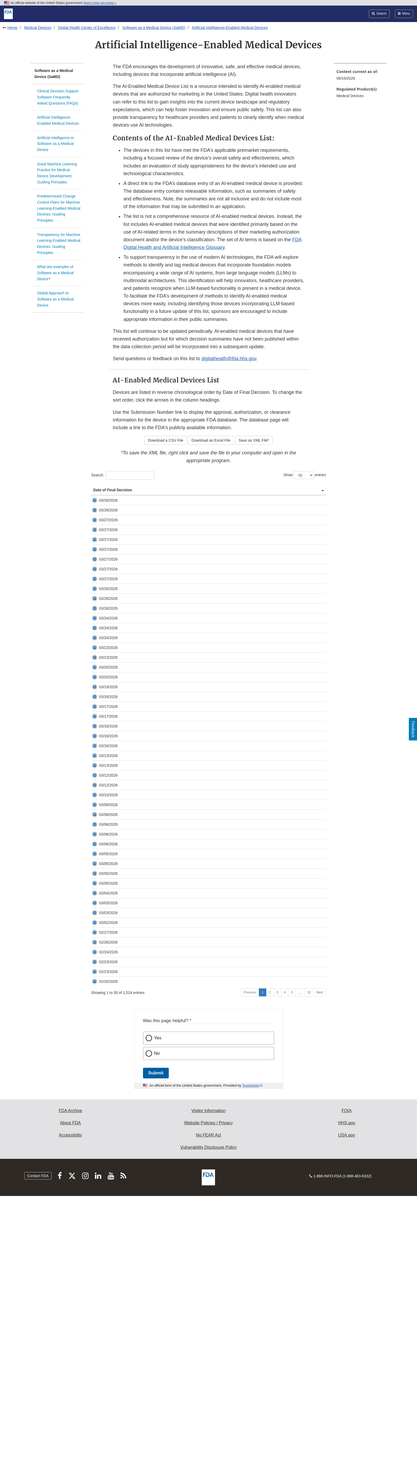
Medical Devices (37, 27)
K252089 (129, 950)
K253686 (129, 769)
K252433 (129, 905)
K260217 (129, 1196)
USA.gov (346, 1411)
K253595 (129, 602)
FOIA (346, 1386)
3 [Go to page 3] (277, 1268)
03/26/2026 (102, 663)
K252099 (129, 698)
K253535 (129, 1161)
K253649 (129, 541)
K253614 (129, 854)
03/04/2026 (102, 1100)
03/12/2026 (102, 950)
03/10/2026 (102, 981)
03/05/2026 (102, 1050)
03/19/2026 (102, 814)
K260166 (129, 1021)
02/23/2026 (102, 1206)
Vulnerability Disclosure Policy (208, 1423)
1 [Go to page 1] (263, 1268)
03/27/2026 (102, 541)
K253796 (129, 678)
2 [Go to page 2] (270, 1268)
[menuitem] (360, 76)
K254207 (129, 511)
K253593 (129, 1145)
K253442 (129, 1050)
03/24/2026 (102, 698)
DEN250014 (132, 839)
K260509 (129, 814)
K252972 (129, 1252)
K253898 (129, 1100)
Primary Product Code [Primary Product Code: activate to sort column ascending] (307, 495)
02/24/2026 (102, 1196)
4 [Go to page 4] (285, 1268)
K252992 (129, 754)
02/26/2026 (102, 1170)
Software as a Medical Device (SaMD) (153, 27)
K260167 (129, 1030)
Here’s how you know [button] (100, 3)
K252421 (129, 713)
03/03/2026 (102, 1115)
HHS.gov (346, 1399)
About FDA (70, 1399)
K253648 (129, 1206)
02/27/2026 (102, 1161)
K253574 (129, 799)
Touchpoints (250, 1361)
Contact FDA (37, 1452)
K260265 (129, 1232)
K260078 (129, 935)
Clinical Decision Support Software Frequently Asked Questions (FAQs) (58, 97)
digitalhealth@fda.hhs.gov (228, 358)
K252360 (129, 526)
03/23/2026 (102, 754)
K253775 (129, 688)
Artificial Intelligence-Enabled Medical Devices (230, 27)
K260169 (129, 1070)
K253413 (129, 1001)
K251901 (129, 1090)
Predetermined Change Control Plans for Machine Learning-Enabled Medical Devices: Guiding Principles (59, 208)
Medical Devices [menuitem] (350, 96)
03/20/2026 (102, 784)
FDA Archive (70, 1386)
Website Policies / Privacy (208, 1399)
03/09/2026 (102, 1001)
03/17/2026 (102, 839)
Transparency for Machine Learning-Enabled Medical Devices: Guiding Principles (59, 244)
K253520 (129, 784)
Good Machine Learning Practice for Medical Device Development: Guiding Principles (57, 173)
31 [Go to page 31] (309, 1268)
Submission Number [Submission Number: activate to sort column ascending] (132, 498)
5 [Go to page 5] (292, 1268)
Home (12, 27)
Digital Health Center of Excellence (86, 27)
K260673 (129, 723)
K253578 (129, 1170)
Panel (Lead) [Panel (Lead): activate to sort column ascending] (275, 500)
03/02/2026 (102, 1145)
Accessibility (70, 1411)
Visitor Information (208, 1386)
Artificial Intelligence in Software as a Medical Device (55, 144)
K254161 (129, 577)
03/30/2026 (102, 511)
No (157, 1329)
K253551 (129, 1040)
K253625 (129, 623)
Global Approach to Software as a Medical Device (55, 299)
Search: (122, 475)
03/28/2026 (102, 526)
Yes (158, 1313)
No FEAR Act (208, 1411)
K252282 (129, 875)
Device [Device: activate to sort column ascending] (161, 500)
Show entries (304, 475)
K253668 (129, 1011)
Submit (155, 1349)
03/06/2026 (102, 1021)
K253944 (129, 885)
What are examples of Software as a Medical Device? (55, 273)
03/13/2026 (102, 915)
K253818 (129, 1130)
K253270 (129, 653)
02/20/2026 (102, 1252)
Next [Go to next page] (319, 1268)
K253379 (129, 663)
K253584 (129, 981)
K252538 (129, 1060)
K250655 (129, 960)
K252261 (129, 915)
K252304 (129, 824)
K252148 (129, 561)
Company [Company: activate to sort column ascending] (232, 500)
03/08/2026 (102, 1011)
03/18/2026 (102, 824)
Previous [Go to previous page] (250, 1268)
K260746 (129, 643)
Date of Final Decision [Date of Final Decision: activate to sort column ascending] (101, 495)
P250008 (129, 1115)
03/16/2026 (102, 875)
